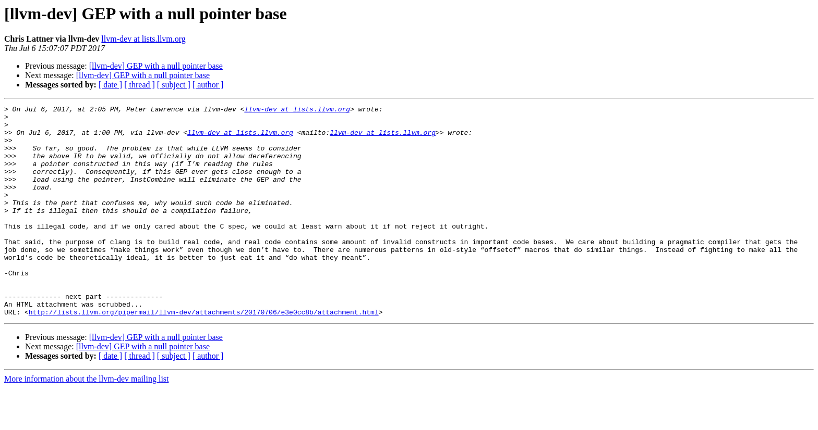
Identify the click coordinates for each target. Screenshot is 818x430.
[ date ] (110, 84)
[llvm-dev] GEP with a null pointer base (156, 65)
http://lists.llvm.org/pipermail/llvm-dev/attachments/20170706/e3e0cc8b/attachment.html (204, 354)
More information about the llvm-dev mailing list (86, 420)
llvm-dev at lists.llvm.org (143, 38)
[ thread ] (139, 84)
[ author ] (208, 84)
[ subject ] (173, 84)
